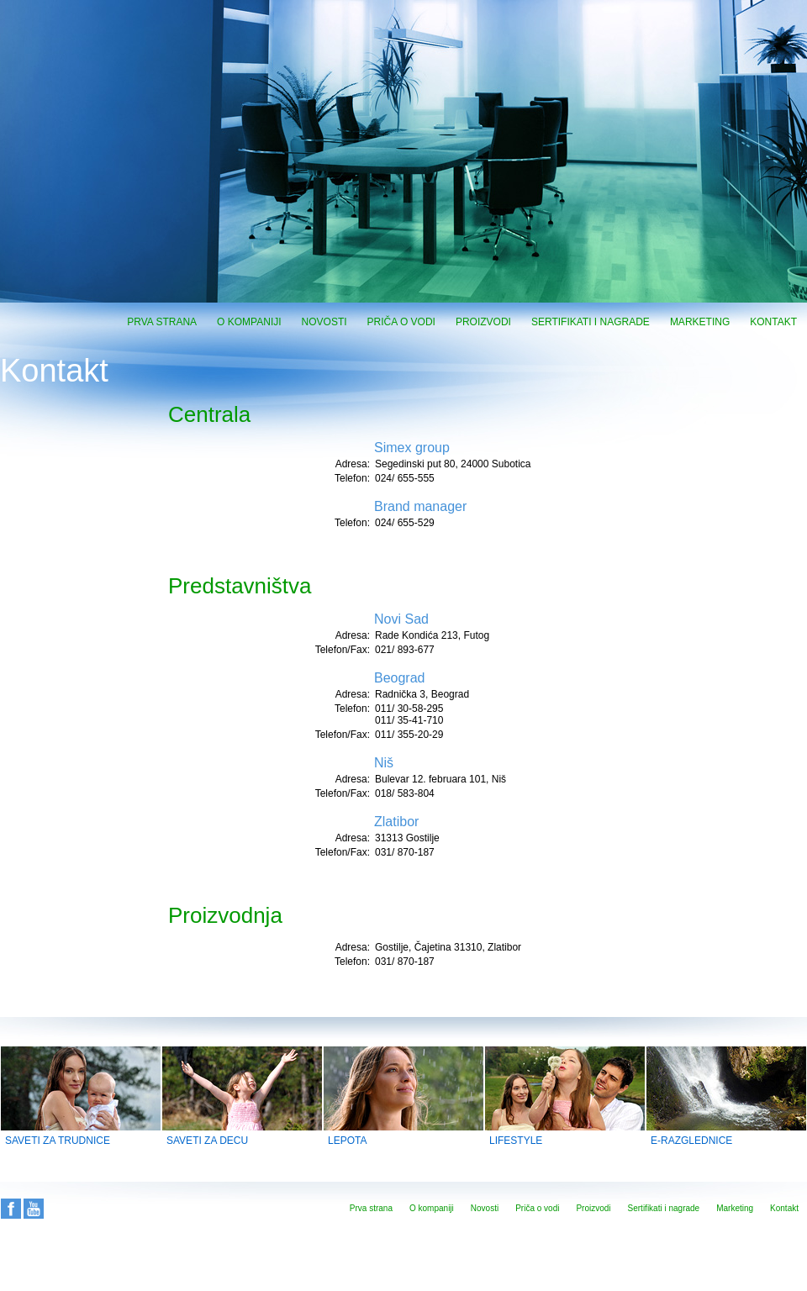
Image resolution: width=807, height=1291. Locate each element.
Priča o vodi (401, 322)
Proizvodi (483, 322)
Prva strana (162, 322)
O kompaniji (249, 322)
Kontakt (773, 322)
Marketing (700, 322)
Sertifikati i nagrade (590, 322)
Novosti (324, 322)
